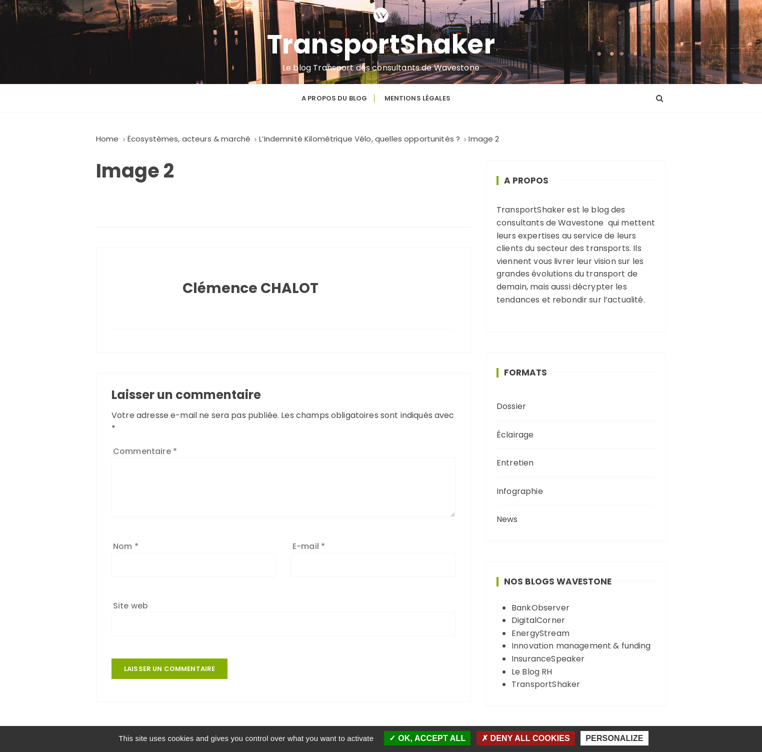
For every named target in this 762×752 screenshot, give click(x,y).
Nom (125, 546)
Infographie (519, 491)
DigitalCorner (538, 620)
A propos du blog (334, 98)
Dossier (511, 406)
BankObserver (541, 608)
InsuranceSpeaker (548, 658)
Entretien (515, 462)
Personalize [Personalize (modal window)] (614, 738)
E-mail (308, 546)
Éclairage (515, 434)
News (507, 519)
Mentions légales (417, 98)
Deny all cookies (526, 738)
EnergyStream (541, 633)
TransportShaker (381, 45)
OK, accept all (427, 738)
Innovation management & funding (581, 646)
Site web (130, 606)
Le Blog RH (532, 672)
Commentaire (145, 451)
